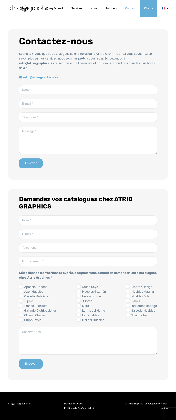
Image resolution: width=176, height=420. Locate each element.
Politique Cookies (73, 403)
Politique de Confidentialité (79, 408)
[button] (165, 8)
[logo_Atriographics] (30, 8)
